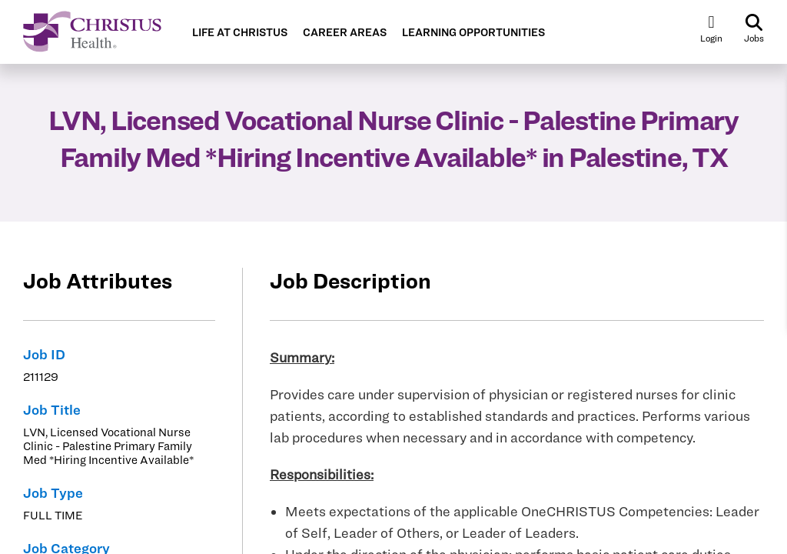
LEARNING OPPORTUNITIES (473, 32)
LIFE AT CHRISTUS (239, 32)
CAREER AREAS (345, 32)
